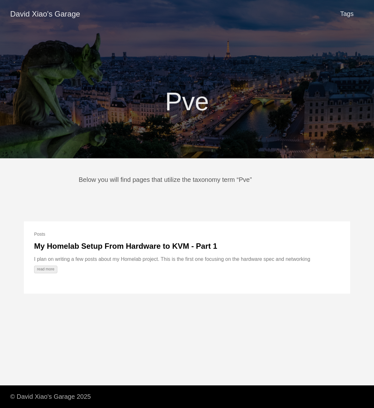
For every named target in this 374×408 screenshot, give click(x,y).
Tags (347, 13)
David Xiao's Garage (45, 14)
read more (45, 269)
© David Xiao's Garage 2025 (50, 396)
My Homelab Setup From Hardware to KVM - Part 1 (125, 246)
